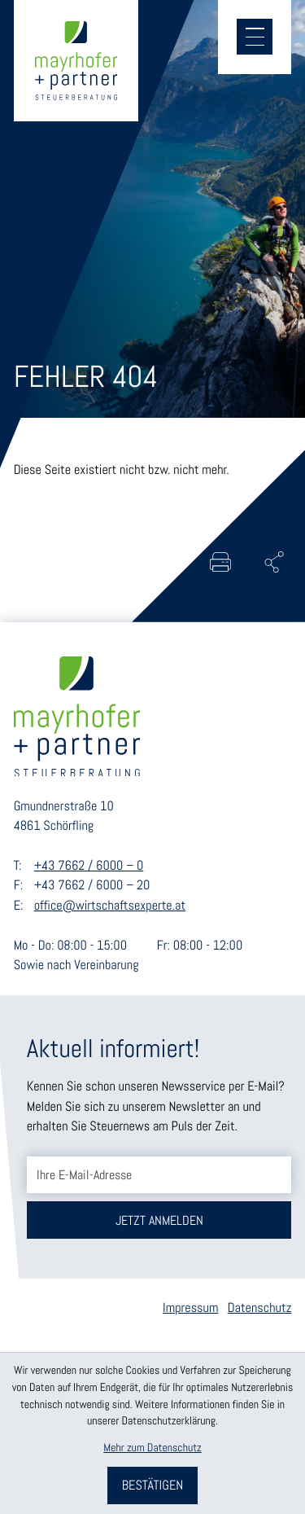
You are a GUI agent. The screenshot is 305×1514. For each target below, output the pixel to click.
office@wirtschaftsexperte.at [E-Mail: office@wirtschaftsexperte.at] (109, 905)
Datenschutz (260, 1307)
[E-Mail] (159, 1175)
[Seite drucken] (220, 562)
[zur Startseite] (76, 60)
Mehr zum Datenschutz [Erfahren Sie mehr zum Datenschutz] (152, 1448)
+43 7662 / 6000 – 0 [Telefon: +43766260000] (89, 865)
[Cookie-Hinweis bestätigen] (152, 1485)
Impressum (190, 1307)
